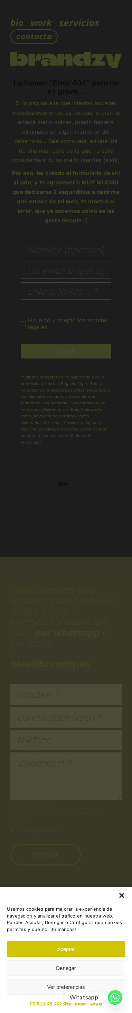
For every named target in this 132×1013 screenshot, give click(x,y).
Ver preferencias (66, 987)
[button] (121, 895)
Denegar (66, 968)
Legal (81, 1003)
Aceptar (66, 949)
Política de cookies (51, 1003)
